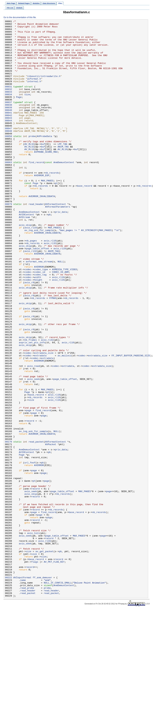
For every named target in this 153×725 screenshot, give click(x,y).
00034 (8, 109)
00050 (8, 159)
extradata (40, 422)
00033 (8, 106)
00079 (8, 241)
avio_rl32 (50, 288)
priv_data (61, 250)
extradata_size (43, 419)
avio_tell (33, 635)
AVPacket (50, 529)
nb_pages (31, 285)
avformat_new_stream (39, 310)
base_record (84, 219)
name (23, 692)
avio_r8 (29, 335)
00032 (8, 103)
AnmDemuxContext (63, 191)
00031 (8, 100)
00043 (8, 137)
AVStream (24, 256)
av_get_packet (44, 657)
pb (49, 253)
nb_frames (30, 404)
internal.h (34, 93)
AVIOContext (26, 253)
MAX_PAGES (47, 212)
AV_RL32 (29, 169)
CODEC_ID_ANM (60, 322)
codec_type (41, 319)
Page (19, 112)
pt (56, 216)
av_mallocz (64, 422)
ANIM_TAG (63, 172)
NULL (60, 310)
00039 (8, 125)
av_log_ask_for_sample (38, 272)
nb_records (52, 203)
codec (27, 319)
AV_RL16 (29, 175)
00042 (8, 134)
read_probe (27, 701)
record (30, 501)
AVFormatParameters (57, 244)
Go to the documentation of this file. (19, 17)
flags (34, 670)
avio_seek (33, 451)
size (27, 109)
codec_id (39, 322)
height (38, 332)
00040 (8, 128)
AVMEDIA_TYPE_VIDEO (64, 319)
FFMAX (52, 353)
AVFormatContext (55, 241)
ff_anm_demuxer (42, 689)
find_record (36, 191)
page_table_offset (37, 294)
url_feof (29, 551)
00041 (8, 131)
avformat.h (34, 90)
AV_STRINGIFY (89, 272)
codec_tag (40, 325)
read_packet (36, 526)
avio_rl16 (30, 269)
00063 (8, 191)
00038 (8, 122)
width (37, 328)
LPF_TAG (62, 169)
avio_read (33, 435)
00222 (8, 689)
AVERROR (39, 316)
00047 (8, 150)
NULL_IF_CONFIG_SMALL (57, 695)
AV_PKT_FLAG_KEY (54, 670)
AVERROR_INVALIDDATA (42, 231)
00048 (8, 153)
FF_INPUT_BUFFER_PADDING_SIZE (131, 422)
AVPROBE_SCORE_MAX (46, 178)
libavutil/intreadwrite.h (43, 87)
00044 (8, 140)
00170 (8, 526)
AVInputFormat (22, 689)
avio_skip (25, 266)
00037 (8, 118)
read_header (36, 241)
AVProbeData (44, 159)
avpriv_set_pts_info (32, 407)
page (28, 488)
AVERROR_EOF (41, 206)
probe (32, 159)
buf (43, 169)
